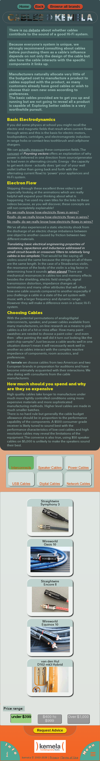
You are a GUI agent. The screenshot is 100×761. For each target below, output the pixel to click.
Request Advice (50, 730)
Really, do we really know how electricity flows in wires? (48, 217)
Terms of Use (69, 757)
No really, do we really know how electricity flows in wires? (50, 222)
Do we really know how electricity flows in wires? (43, 212)
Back (39, 7)
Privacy (54, 757)
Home (24, 7)
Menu (88, 749)
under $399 (21, 717)
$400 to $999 (49, 719)
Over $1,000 (78, 717)
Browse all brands (65, 7)
